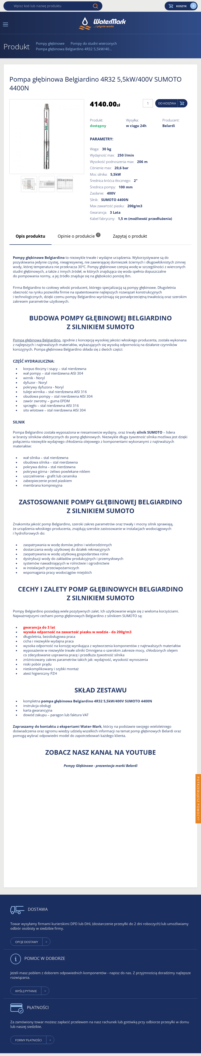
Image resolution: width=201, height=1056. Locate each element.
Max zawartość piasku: (107, 206)
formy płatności (28, 1040)
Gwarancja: (98, 212)
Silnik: (94, 199)
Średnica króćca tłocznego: (110, 180)
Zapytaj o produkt (130, 236)
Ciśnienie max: (101, 168)
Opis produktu (30, 236)
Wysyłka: (132, 120)
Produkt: (96, 120)
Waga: (94, 149)
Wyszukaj (95, 6)
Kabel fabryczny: (102, 218)
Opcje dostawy (26, 942)
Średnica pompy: (103, 187)
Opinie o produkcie (79, 236)
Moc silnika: (99, 174)
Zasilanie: (97, 193)
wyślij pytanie (26, 991)
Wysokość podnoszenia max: (112, 161)
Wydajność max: (102, 155)
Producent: (171, 120)
